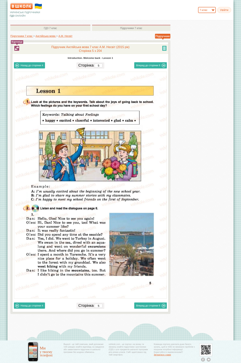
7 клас (50, 28)
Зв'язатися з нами (162, 355)
